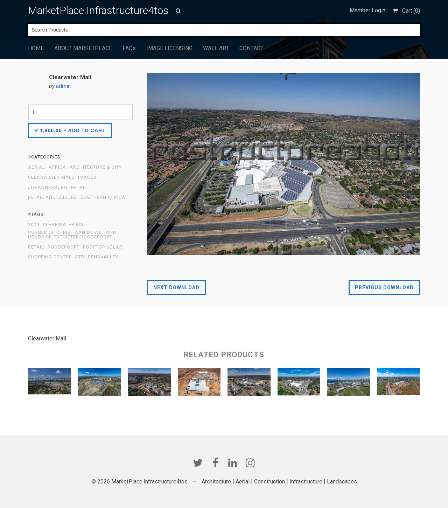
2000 (33, 224)
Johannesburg (48, 187)
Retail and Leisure (52, 197)
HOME (36, 48)
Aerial (36, 167)
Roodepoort (63, 247)
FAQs (129, 48)
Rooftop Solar (102, 247)
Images (87, 177)
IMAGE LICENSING (169, 48)
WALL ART (216, 48)
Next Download (176, 287)
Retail (79, 187)
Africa (57, 167)
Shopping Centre (50, 257)
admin (63, 86)
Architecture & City (96, 167)
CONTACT (251, 48)
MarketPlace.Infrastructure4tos (98, 10)
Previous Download (384, 287)
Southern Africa (102, 197)
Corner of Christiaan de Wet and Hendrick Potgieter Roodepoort (72, 234)
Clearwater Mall (51, 177)
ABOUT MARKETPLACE (83, 48)
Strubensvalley (96, 257)
